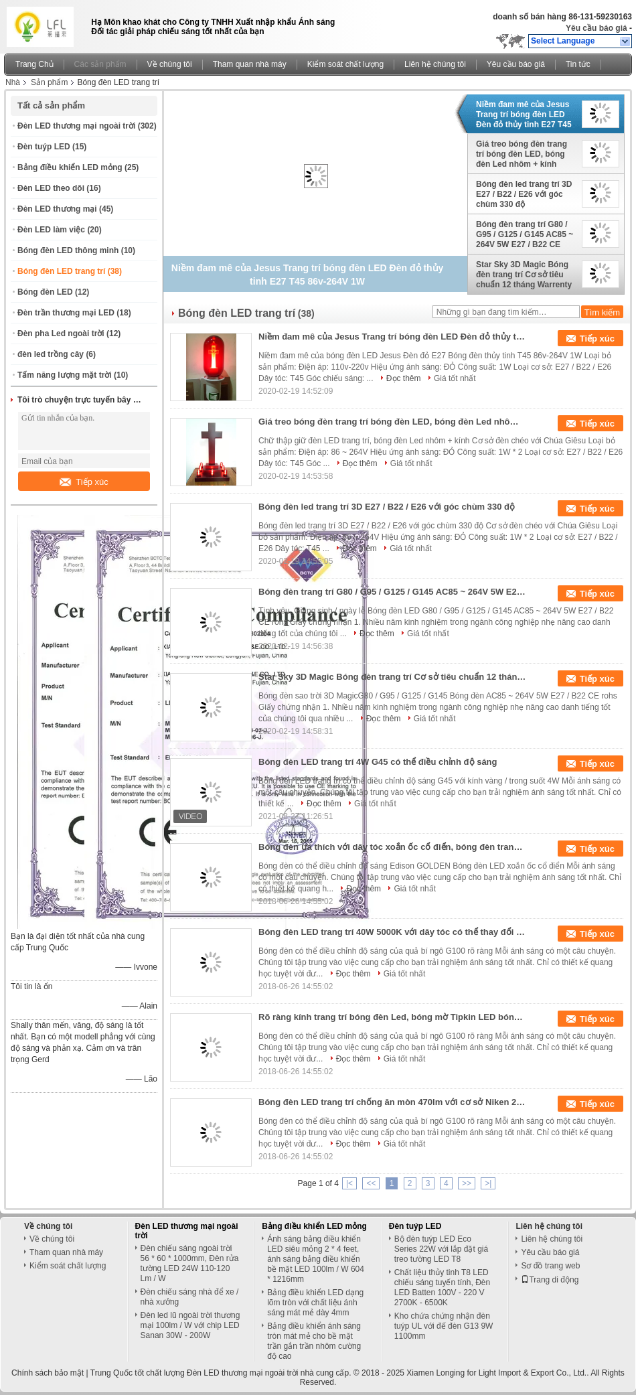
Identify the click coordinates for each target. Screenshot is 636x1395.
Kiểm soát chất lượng (345, 64)
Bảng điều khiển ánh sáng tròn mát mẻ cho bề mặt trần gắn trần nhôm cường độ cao (314, 1341)
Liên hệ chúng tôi (435, 64)
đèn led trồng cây (50, 354)
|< (349, 1183)
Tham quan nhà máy (250, 64)
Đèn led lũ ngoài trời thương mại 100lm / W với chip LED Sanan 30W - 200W (190, 1325)
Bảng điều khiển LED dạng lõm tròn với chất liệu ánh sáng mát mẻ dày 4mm (315, 1302)
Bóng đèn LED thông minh (67, 250)
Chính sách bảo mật (47, 1373)
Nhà (12, 82)
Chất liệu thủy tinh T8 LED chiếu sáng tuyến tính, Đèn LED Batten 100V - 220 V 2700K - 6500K (442, 1287)
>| (488, 1183)
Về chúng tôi (169, 64)
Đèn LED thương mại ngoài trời (76, 126)
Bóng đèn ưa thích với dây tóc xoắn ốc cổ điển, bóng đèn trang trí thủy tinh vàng (392, 847)
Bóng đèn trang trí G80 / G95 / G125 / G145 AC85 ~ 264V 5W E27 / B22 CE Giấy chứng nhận (524, 234)
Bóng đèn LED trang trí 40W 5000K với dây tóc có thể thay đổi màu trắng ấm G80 (392, 932)
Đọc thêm (403, 378)
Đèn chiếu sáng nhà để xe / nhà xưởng (190, 1297)
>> (466, 1183)
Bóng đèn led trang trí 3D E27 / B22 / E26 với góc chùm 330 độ (524, 194)
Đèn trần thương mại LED (65, 312)
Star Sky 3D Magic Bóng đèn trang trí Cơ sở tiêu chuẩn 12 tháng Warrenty (524, 274)
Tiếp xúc (84, 482)
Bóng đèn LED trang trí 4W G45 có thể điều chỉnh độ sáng (377, 762)
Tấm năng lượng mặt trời (64, 375)
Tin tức (578, 64)
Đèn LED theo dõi (50, 188)
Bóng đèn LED (45, 292)
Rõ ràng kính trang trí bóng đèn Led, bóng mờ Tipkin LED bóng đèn (392, 1017)
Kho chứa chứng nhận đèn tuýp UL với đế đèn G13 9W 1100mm (443, 1326)
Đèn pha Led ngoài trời (60, 333)
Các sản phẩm (100, 64)
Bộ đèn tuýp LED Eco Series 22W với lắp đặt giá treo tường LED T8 (441, 1249)
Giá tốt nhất (455, 378)
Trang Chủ (34, 64)
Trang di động (549, 1279)
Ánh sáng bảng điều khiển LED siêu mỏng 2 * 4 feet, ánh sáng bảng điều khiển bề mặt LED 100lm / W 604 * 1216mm (315, 1259)
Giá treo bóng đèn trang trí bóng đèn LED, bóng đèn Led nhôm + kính (521, 154)
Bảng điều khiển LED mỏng (70, 167)
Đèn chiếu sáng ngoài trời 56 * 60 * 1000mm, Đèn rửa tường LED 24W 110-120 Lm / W (190, 1263)
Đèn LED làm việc (51, 229)
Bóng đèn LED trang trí (61, 271)
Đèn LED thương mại (57, 209)
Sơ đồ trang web (550, 1265)
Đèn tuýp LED (43, 146)
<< (371, 1183)
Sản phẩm (49, 82)
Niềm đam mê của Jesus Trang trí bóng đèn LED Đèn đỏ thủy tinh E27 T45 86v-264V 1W (524, 114)
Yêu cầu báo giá (596, 28)
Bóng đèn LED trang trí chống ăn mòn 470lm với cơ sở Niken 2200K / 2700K (392, 1102)
